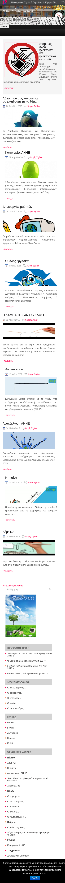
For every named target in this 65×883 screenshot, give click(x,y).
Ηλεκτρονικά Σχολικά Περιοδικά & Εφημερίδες (34, 2)
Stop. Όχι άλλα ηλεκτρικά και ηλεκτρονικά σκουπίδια (47, 51)
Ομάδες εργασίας (17, 261)
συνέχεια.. (8, 147)
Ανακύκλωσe (14, 369)
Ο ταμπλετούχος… (16, 708)
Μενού (4, 26)
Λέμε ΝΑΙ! (9, 532)
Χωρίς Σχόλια (34, 106)
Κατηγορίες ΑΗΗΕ (17, 152)
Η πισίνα (11, 477)
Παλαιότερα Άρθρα (13, 585)
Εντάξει (35, 878)
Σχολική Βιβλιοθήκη (17, 666)
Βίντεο (10, 722)
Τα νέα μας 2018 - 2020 (19, 653)
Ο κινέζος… (13, 703)
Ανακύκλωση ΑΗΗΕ (16, 423)
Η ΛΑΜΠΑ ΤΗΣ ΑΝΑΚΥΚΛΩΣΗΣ (25, 315)
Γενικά (10, 727)
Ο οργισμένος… (15, 693)
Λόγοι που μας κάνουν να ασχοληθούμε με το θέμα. (20, 100)
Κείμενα (11, 738)
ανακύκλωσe (13, 673)
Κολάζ (10, 743)
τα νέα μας (12, 661)
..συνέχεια (8, 88)
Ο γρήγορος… (14, 698)
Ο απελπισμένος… (16, 687)
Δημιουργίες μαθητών (17, 206)
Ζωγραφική (13, 733)
